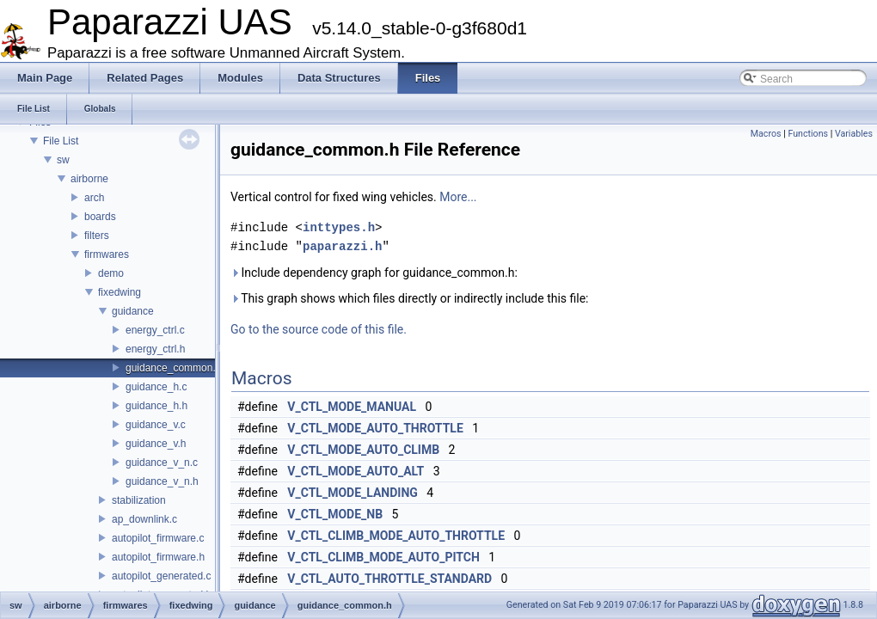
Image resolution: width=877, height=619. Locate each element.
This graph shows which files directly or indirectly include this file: (409, 298)
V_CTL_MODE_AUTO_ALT (355, 471)
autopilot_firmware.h (158, 557)
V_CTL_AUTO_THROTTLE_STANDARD (389, 578)
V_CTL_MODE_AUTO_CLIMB (363, 450)
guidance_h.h (156, 406)
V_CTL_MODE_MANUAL (351, 407)
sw (63, 160)
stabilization (139, 500)
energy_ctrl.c (155, 330)
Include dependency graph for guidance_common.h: (374, 272)
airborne (89, 179)
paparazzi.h (342, 246)
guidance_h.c (156, 387)
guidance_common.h (173, 368)
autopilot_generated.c (161, 576)
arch (94, 198)
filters (96, 236)
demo (111, 273)
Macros (766, 133)
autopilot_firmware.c (158, 538)
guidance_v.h (156, 444)
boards (100, 217)
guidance (133, 311)
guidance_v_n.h (162, 481)
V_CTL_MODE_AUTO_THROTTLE (375, 428)
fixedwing (119, 292)
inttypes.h (339, 227)
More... (457, 197)
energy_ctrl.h (155, 349)
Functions (808, 133)
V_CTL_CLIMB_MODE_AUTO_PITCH (383, 557)
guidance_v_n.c (162, 463)
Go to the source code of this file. (318, 329)
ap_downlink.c (144, 519)
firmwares (106, 254)
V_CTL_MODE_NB (335, 514)
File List (60, 141)
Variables (854, 133)
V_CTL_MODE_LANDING (352, 492)
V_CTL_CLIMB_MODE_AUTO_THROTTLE (396, 535)
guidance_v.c (156, 425)
